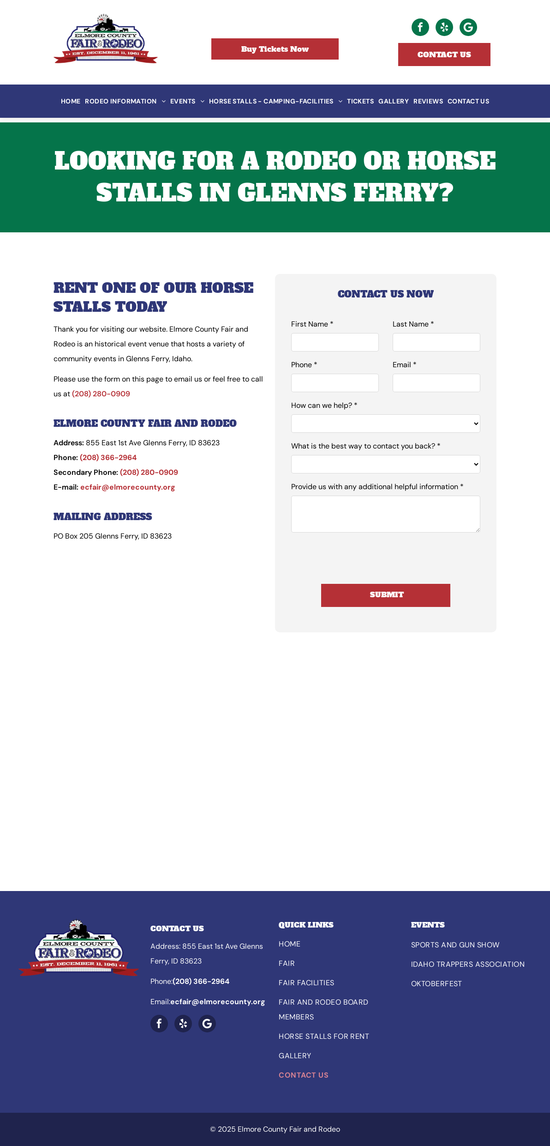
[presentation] (361, 557)
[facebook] (420, 28)
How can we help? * (324, 405)
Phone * (304, 365)
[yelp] (444, 28)
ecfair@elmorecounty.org (127, 487)
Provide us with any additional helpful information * (377, 486)
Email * (405, 365)
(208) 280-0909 (101, 394)
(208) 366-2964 (108, 457)
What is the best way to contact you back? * (366, 446)
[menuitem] (71, 101)
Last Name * (413, 324)
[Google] (468, 28)
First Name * (312, 324)
